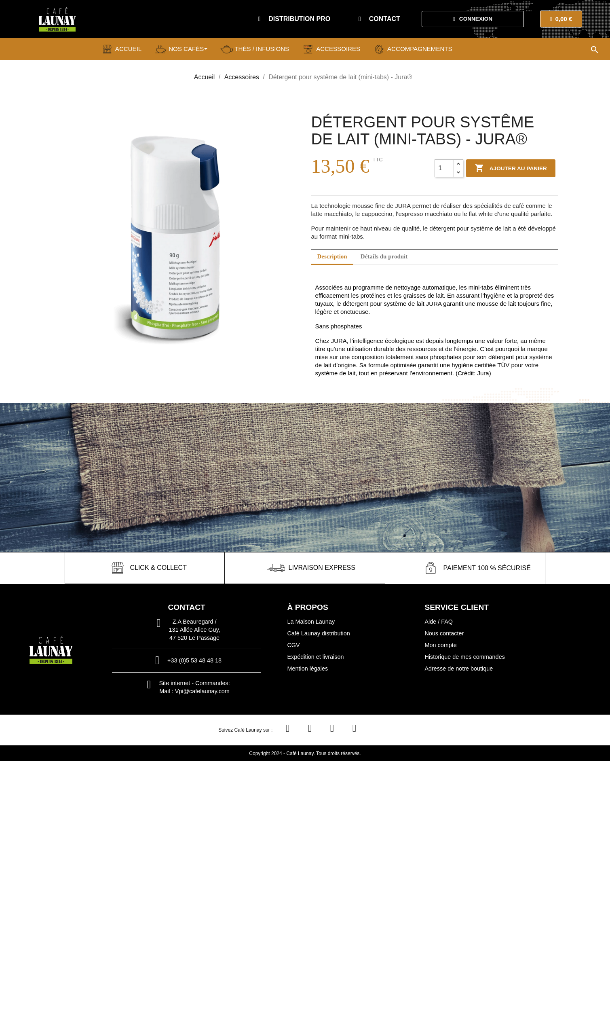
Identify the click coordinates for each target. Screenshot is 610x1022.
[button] (294, 19)
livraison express (322, 567)
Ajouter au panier (511, 168)
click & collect (158, 567)
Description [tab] (332, 256)
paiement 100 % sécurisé (486, 567)
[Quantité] (444, 168)
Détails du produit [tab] (384, 256)
